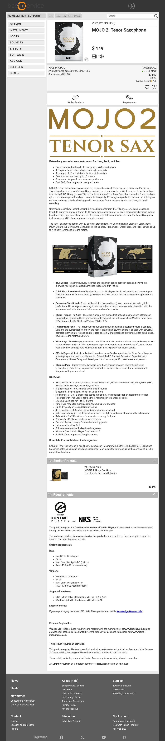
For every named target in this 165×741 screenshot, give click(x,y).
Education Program (71, 721)
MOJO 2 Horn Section (97, 470)
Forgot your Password (124, 721)
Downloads (118, 689)
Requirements (129, 102)
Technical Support (122, 685)
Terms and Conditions (73, 701)
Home (50, 16)
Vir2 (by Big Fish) (103, 23)
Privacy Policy (69, 705)
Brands (15, 24)
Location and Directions (22, 725)
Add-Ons (16, 61)
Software (17, 54)
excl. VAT (153, 78)
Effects (16, 48)
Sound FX (16, 42)
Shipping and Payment (73, 685)
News (14, 680)
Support (34, 15)
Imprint (14, 728)
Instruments (61, 16)
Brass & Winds (74, 16)
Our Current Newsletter (22, 704)
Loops (14, 36)
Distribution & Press (72, 693)
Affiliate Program (70, 709)
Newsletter (17, 15)
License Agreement (71, 697)
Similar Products (75, 102)
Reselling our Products (124, 693)
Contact (15, 721)
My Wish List (119, 728)
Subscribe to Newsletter (23, 700)
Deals (14, 73)
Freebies (16, 67)
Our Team (67, 689)
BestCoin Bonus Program (125, 725)
